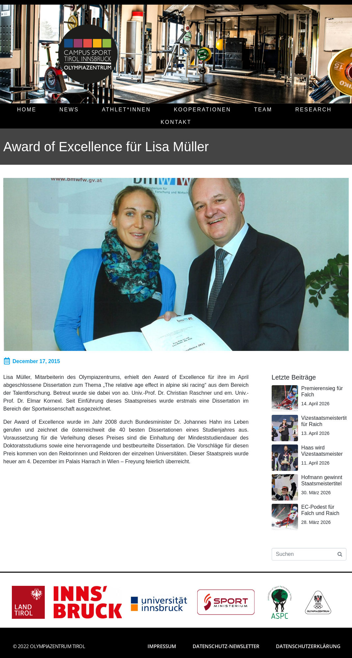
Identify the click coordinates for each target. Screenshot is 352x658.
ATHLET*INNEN (126, 109)
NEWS (69, 109)
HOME (27, 109)
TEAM (263, 109)
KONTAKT (176, 122)
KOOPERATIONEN (202, 109)
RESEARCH (313, 109)
